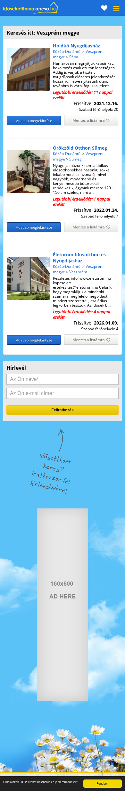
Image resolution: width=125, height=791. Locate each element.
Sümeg (75, 159)
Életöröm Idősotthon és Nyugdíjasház (79, 257)
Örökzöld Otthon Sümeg (80, 148)
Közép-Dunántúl (67, 51)
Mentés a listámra (91, 120)
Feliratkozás (62, 410)
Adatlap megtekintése (34, 120)
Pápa (73, 57)
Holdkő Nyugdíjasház (76, 46)
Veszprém (78, 272)
